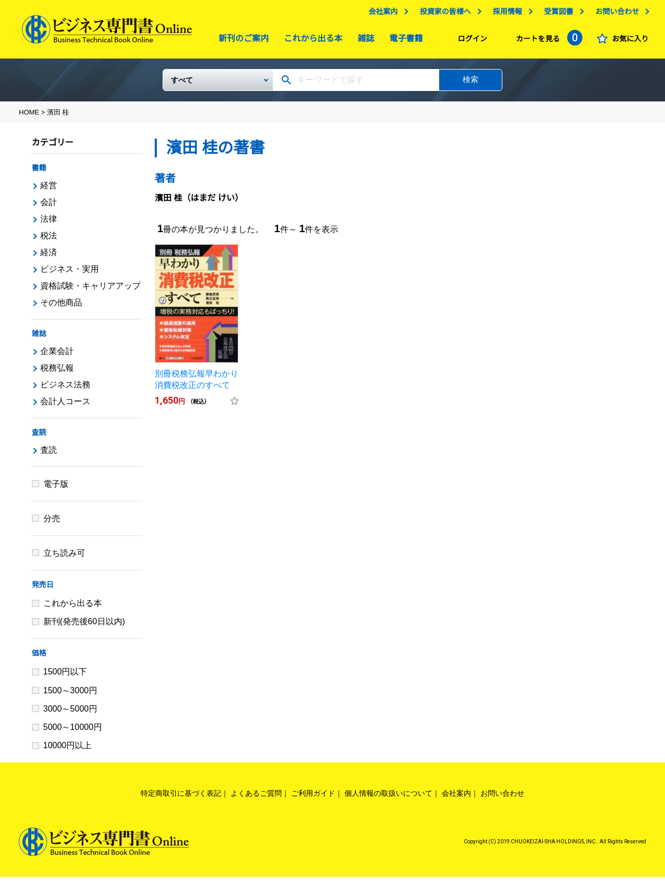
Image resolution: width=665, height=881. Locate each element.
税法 (48, 239)
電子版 (55, 488)
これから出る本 (310, 41)
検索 (470, 83)
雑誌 (363, 41)
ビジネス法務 (65, 388)
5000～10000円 (72, 731)
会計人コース (65, 405)
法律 (48, 223)
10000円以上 (67, 749)
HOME (29, 116)
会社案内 (380, 14)
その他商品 (61, 306)
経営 (48, 189)
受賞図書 (556, 14)
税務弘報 (57, 372)
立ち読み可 (64, 557)
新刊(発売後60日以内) (84, 625)
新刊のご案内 (241, 41)
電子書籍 (403, 41)
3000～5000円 (70, 712)
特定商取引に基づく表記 (181, 797)
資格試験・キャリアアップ (90, 289)
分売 (51, 522)
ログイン (470, 41)
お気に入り (628, 41)
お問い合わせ (615, 14)
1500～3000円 (70, 694)
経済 (48, 256)
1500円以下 (65, 675)
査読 (39, 436)
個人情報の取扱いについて (388, 797)
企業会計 (57, 355)
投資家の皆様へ (442, 14)
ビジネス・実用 (69, 273)
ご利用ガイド (313, 797)
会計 (48, 206)
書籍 (39, 172)
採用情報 (505, 14)
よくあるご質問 (256, 797)
